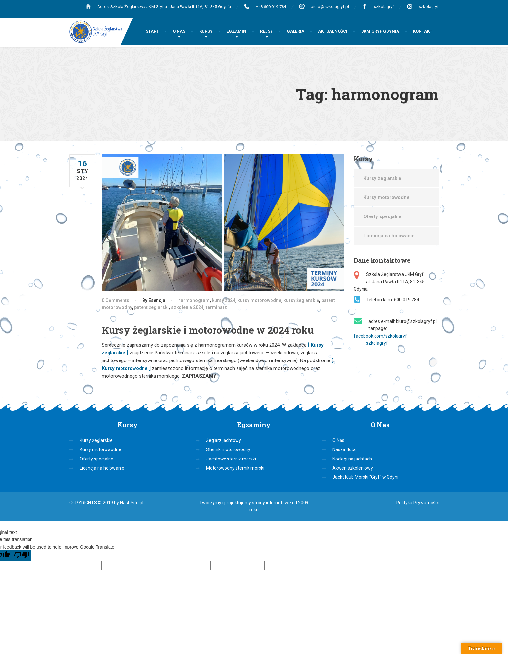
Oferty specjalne (383, 216)
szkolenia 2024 (187, 307)
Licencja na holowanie (389, 235)
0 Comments (115, 300)
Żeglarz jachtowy (223, 440)
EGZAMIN (236, 31)
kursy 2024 (223, 300)
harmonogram (194, 300)
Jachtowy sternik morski (231, 458)
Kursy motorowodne (387, 197)
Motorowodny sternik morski (235, 468)
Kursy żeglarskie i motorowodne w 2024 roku (208, 330)
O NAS (179, 31)
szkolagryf (384, 6)
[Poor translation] (21, 555)
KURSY (206, 31)
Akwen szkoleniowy (352, 468)
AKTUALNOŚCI (332, 31)
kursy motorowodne (259, 300)
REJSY (266, 31)
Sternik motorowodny (228, 449)
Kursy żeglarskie (382, 178)
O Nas (338, 440)
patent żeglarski (151, 307)
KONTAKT (422, 31)
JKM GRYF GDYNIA (380, 31)
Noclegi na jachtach (352, 458)
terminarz (216, 307)
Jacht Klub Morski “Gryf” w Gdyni (365, 477)
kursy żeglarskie (301, 300)
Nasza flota (344, 449)
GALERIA (295, 31)
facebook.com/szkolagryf (380, 335)
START (152, 31)
